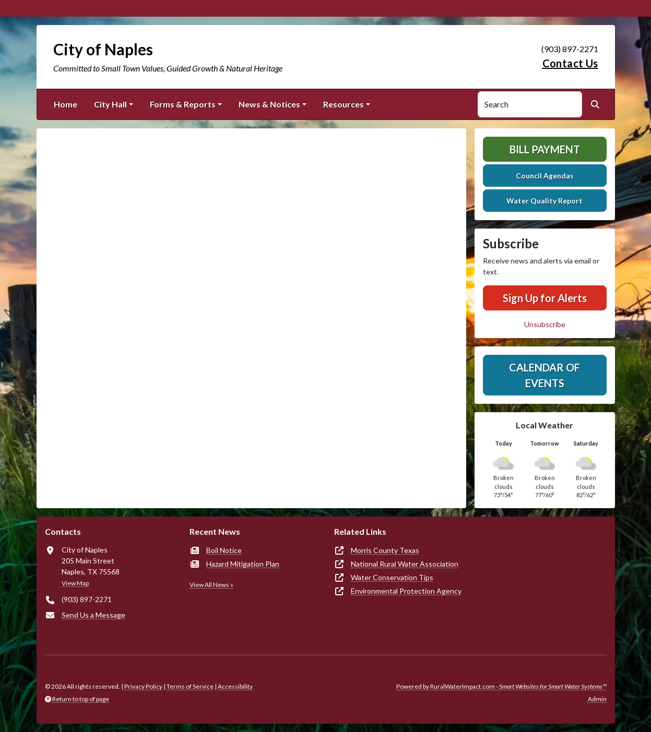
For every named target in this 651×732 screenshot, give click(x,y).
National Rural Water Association (404, 563)
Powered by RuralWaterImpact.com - (501, 686)
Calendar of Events (544, 375)
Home (65, 104)
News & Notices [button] (269, 104)
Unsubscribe (544, 324)
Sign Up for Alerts (545, 298)
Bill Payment (545, 149)
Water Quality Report (544, 200)
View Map (75, 583)
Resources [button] (343, 104)
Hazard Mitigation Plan (242, 563)
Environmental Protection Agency (406, 590)
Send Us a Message (93, 614)
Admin (597, 699)
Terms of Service (190, 686)
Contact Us (570, 63)
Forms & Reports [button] (183, 104)
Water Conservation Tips (392, 577)
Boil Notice (224, 550)
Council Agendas (545, 175)
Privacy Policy (143, 686)
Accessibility (235, 686)
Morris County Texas (385, 550)
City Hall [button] (110, 104)
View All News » (211, 585)
